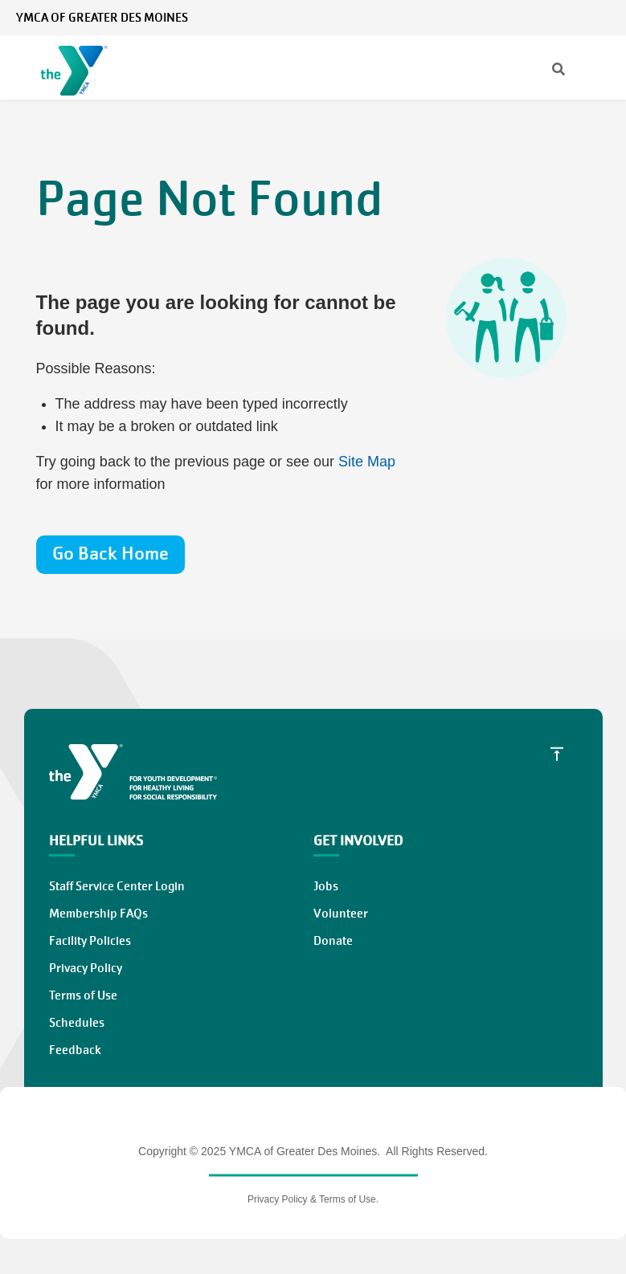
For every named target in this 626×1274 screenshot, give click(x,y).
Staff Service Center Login (117, 886)
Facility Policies (90, 941)
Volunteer (340, 914)
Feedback (75, 1050)
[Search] (544, 70)
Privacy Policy (85, 968)
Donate (333, 941)
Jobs (325, 886)
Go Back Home (110, 553)
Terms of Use (83, 995)
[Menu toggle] (601, 70)
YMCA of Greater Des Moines (102, 18)
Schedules (76, 1023)
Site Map (366, 462)
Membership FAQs (98, 914)
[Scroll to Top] (557, 753)
